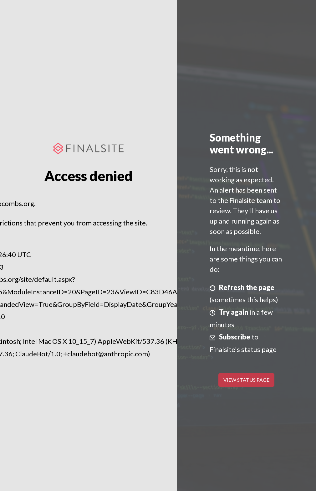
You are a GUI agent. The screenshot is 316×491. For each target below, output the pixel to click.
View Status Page (246, 380)
